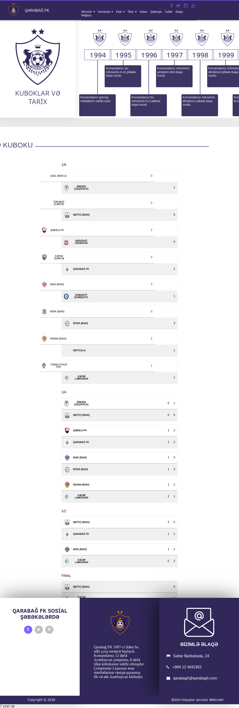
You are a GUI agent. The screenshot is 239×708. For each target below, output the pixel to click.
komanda (104, 11)
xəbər (143, 11)
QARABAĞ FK (37, 11)
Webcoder (216, 700)
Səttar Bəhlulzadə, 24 (187, 656)
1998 (200, 100)
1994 (97, 100)
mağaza (86, 15)
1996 (149, 100)
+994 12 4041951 (184, 667)
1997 (174, 100)
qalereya (156, 11)
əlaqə (179, 11)
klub (119, 11)
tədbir (169, 11)
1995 (123, 100)
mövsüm (87, 11)
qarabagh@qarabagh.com (191, 678)
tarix (131, 11)
